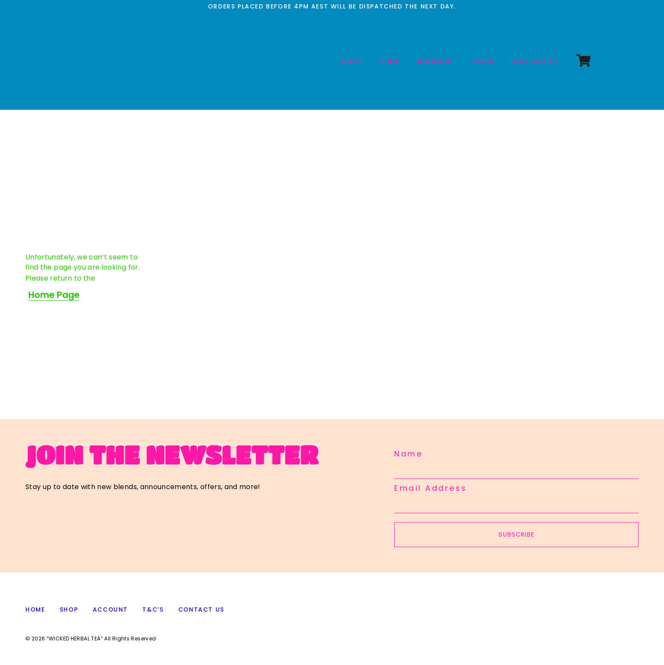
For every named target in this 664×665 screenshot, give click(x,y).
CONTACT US (535, 61)
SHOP (390, 61)
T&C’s (482, 61)
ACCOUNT (435, 61)
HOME (352, 61)
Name (408, 454)
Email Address (430, 488)
